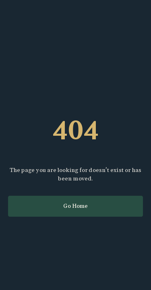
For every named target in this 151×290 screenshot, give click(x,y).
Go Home (75, 206)
